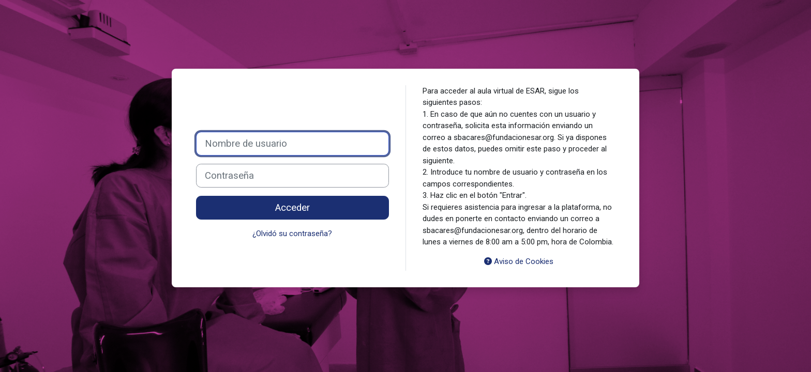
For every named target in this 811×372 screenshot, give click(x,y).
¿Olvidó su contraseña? (292, 233)
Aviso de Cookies (518, 261)
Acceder (292, 207)
